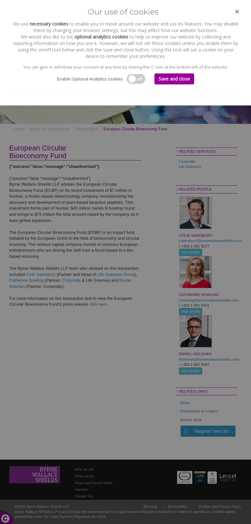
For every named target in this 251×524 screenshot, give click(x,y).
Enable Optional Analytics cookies (90, 79)
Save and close (174, 79)
